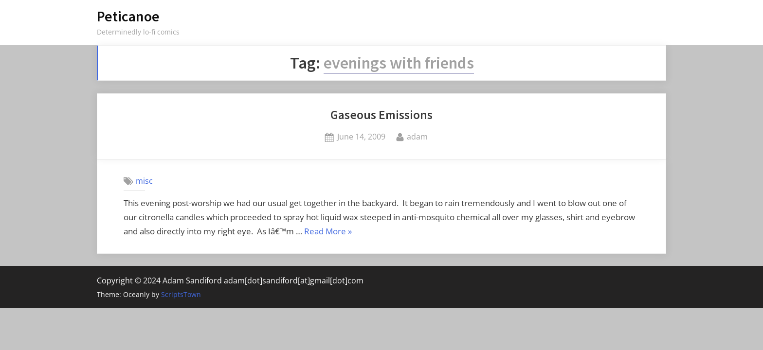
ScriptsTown (181, 294)
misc (144, 180)
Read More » (328, 232)
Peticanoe (128, 16)
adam (417, 136)
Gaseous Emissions (381, 114)
